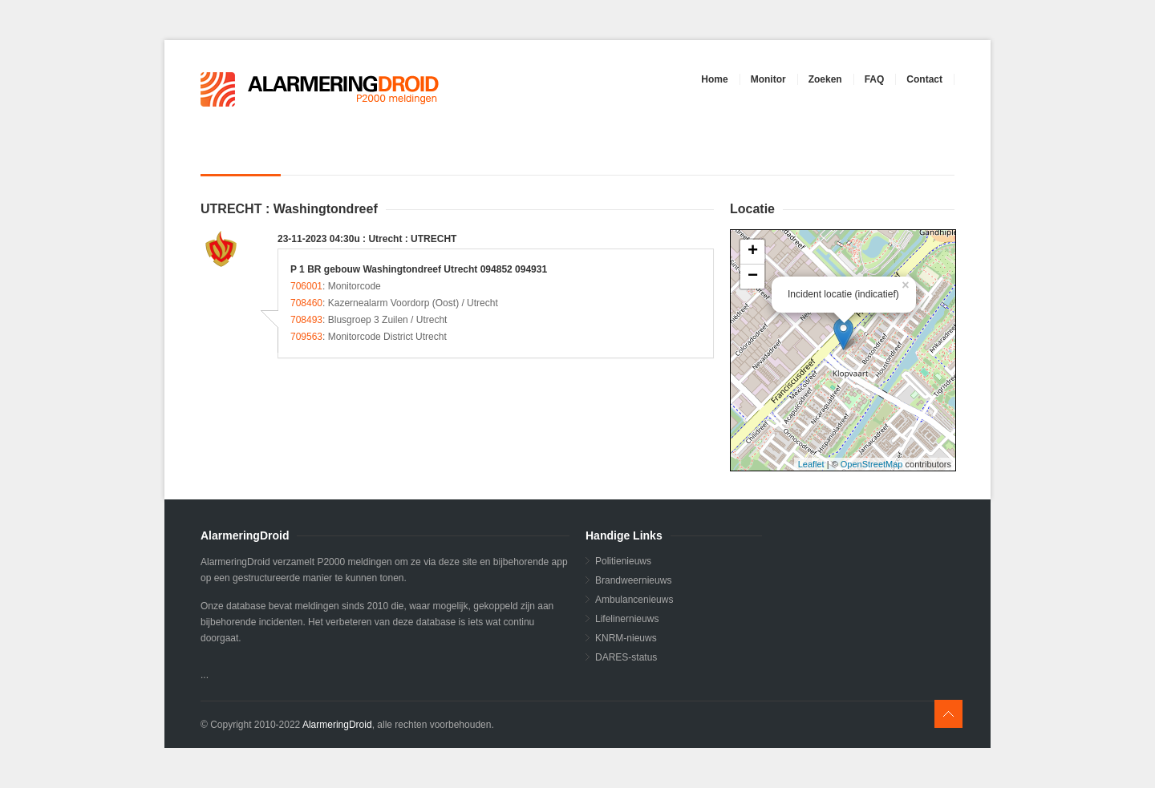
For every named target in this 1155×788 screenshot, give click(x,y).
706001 (306, 286)
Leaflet (811, 464)
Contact (924, 79)
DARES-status (626, 657)
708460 (306, 303)
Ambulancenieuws (634, 599)
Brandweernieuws (633, 580)
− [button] (753, 277)
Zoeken (825, 79)
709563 (306, 336)
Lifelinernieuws (627, 618)
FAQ (875, 79)
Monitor (768, 79)
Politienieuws (623, 561)
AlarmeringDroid (337, 724)
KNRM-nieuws (626, 638)
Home (714, 79)
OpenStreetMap (872, 464)
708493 (306, 319)
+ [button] (753, 252)
